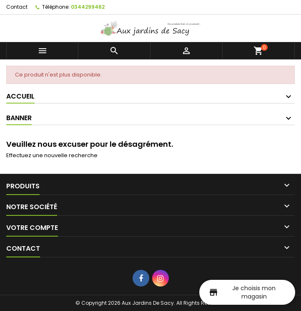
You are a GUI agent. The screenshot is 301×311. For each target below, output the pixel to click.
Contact (17, 6)
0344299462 (88, 6)
